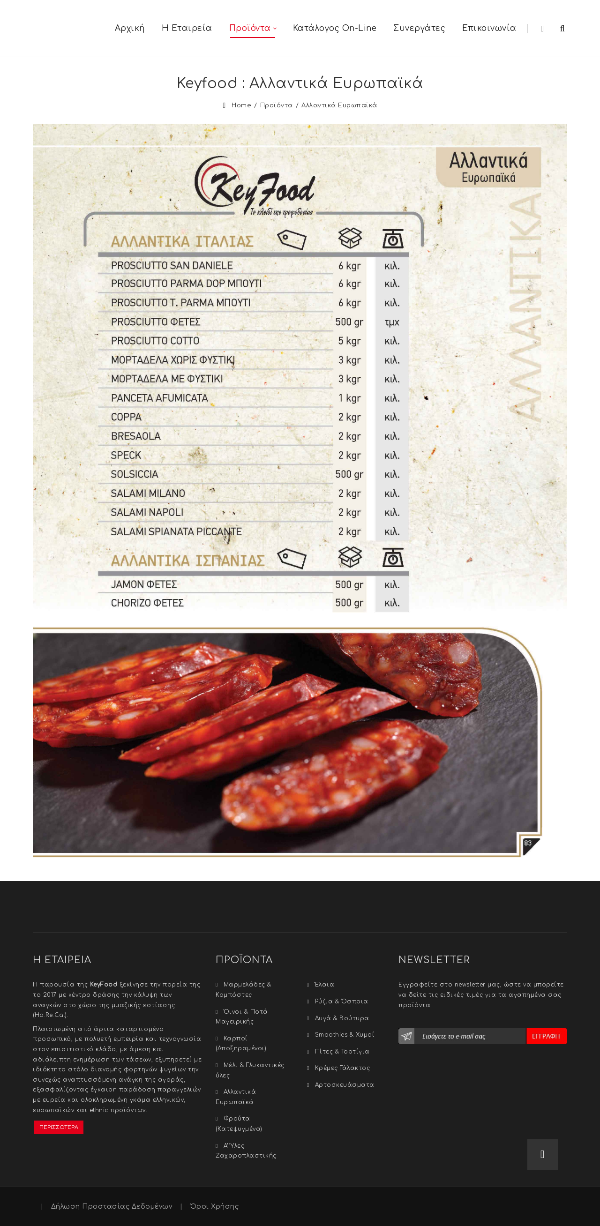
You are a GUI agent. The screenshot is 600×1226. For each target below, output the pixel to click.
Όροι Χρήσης (214, 1206)
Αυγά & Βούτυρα (342, 1018)
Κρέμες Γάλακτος (342, 1068)
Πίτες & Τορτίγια (342, 1051)
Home (241, 105)
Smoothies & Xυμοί (345, 1035)
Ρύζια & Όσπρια (341, 1001)
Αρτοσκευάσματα (345, 1085)
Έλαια (325, 984)
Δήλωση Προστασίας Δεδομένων (111, 1206)
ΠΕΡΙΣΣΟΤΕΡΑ (58, 1127)
